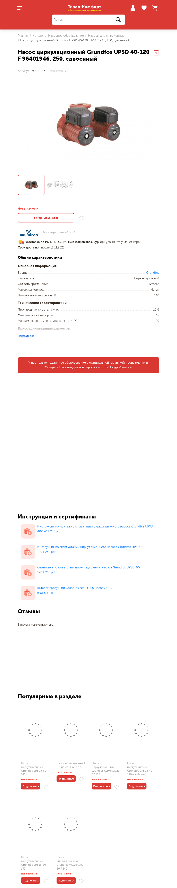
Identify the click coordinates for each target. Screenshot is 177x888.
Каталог (38, 35)
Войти (132, 8)
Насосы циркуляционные (106, 35)
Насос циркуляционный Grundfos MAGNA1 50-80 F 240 (71, 863)
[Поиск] (88, 20)
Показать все (26, 335)
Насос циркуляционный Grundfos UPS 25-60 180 (33, 769)
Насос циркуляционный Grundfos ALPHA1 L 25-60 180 (106, 769)
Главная (23, 35)
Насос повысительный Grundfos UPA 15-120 (71, 765)
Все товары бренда (60, 232)
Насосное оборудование (65, 35)
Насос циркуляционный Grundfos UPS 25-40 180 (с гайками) (139, 769)
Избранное (144, 8)
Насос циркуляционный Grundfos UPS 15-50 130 (33, 863)
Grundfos (152, 272)
